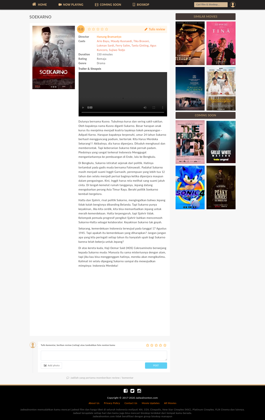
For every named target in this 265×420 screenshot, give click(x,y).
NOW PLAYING (70, 5)
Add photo (51, 365)
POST (156, 365)
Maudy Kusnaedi (121, 41)
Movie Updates (151, 403)
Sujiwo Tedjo (117, 50)
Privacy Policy (112, 403)
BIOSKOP (140, 5)
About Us (94, 403)
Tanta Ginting (140, 45)
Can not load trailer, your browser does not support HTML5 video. (123, 94)
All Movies (170, 403)
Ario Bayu (103, 41)
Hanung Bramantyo (109, 36)
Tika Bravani (141, 41)
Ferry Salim (123, 45)
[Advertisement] (53, 147)
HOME (39, 4)
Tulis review (154, 29)
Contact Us (131, 403)
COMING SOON (107, 5)
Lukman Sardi (105, 45)
